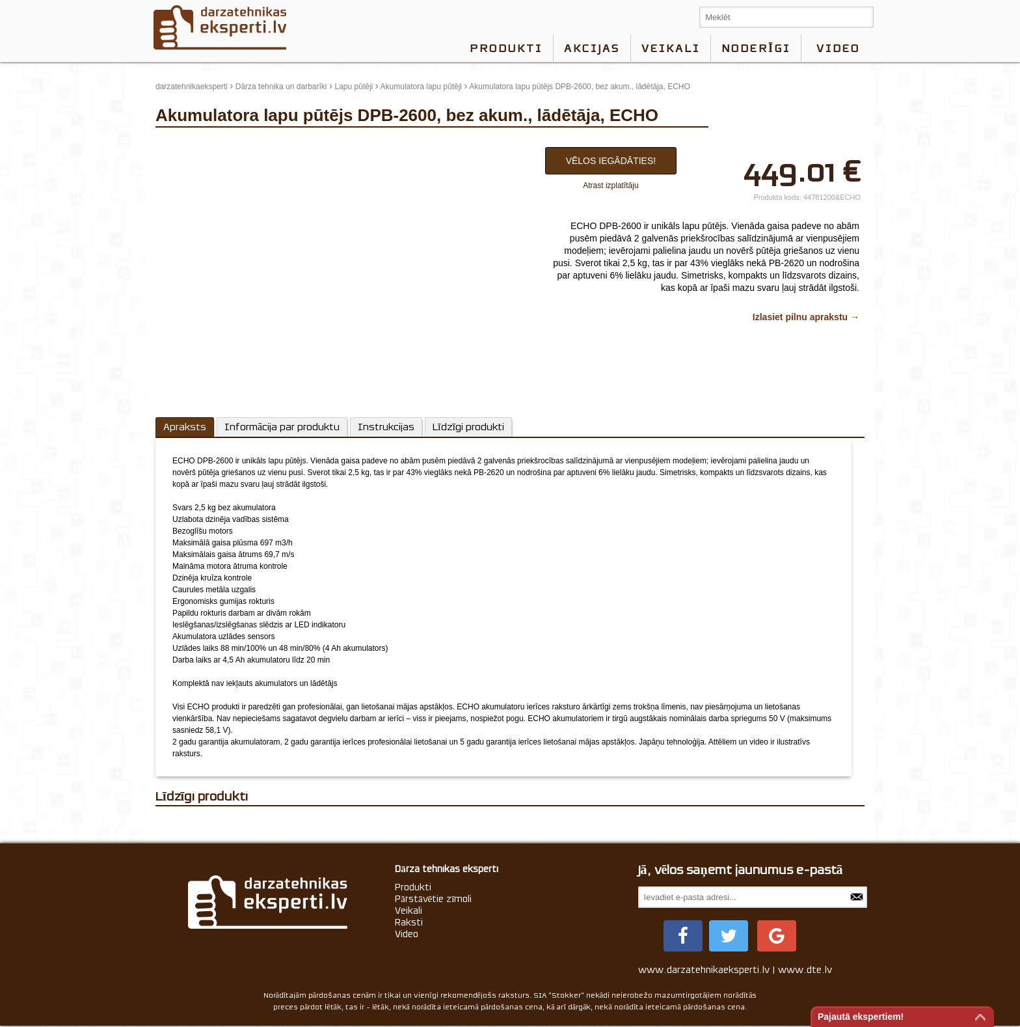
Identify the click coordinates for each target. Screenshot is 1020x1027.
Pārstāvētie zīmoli (433, 899)
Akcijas (592, 48)
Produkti (506, 48)
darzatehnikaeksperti (191, 86)
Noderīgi (755, 48)
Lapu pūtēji (354, 86)
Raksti (409, 922)
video (838, 48)
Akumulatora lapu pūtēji (421, 86)
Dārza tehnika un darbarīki (281, 86)
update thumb (183, 143)
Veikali (670, 48)
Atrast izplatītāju (610, 185)
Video (406, 934)
